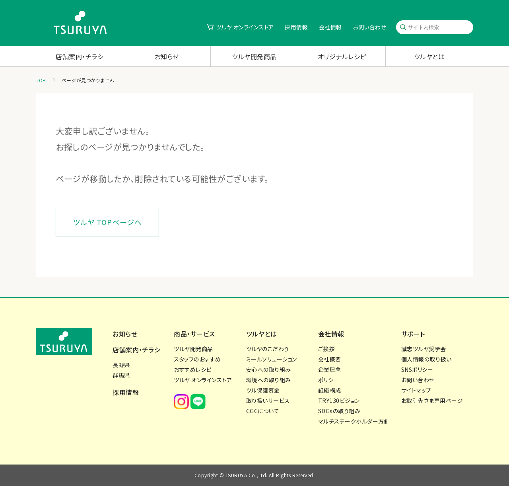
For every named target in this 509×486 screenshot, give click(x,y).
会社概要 (329, 359)
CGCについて (263, 411)
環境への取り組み (268, 380)
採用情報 (296, 27)
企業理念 (329, 369)
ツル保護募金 (263, 390)
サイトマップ (416, 390)
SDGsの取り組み (339, 411)
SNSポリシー (417, 369)
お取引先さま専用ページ (432, 400)
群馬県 (121, 375)
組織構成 (329, 390)
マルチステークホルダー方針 (354, 421)
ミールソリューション (271, 359)
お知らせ (167, 56)
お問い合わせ (369, 27)
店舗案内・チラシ (79, 56)
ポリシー (328, 380)
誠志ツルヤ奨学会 (423, 349)
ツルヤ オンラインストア (245, 27)
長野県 (121, 365)
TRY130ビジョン (339, 400)
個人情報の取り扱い (426, 359)
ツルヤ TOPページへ (107, 222)
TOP (41, 80)
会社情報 (330, 27)
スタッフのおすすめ (197, 359)
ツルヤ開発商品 (254, 56)
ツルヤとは (429, 56)
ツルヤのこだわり (267, 349)
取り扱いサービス (268, 400)
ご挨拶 (326, 349)
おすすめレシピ (193, 369)
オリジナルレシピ (342, 56)
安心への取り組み (268, 369)
